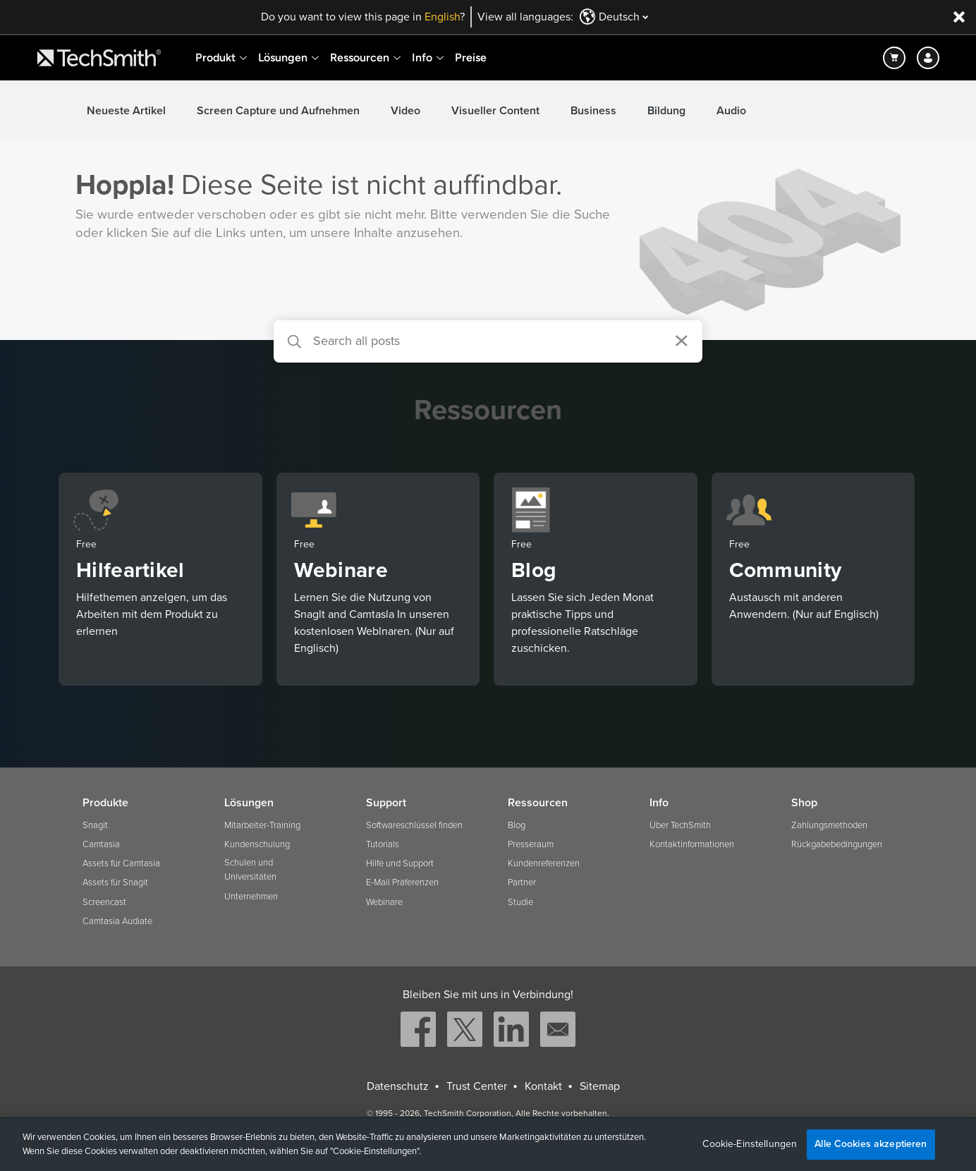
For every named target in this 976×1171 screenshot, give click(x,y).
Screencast (104, 902)
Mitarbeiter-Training (262, 825)
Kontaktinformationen (691, 844)
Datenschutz (398, 1086)
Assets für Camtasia (121, 863)
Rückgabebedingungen (836, 844)
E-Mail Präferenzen (402, 882)
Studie (520, 902)
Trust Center (476, 1086)
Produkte (105, 803)
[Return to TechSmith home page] (99, 58)
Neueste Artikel (126, 111)
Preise (471, 57)
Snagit (95, 825)
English (442, 17)
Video (405, 111)
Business (593, 111)
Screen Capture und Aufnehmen (278, 111)
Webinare (384, 902)
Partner (522, 882)
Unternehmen (251, 896)
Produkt (215, 57)
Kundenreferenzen (544, 863)
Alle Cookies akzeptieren (871, 1144)
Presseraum (531, 844)
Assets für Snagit (115, 882)
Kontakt (543, 1086)
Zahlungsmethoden (829, 825)
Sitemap (600, 1086)
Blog (516, 825)
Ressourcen (359, 57)
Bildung (666, 111)
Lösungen (282, 57)
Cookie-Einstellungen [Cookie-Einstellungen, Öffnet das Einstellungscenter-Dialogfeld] (749, 1144)
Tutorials (382, 844)
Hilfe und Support (400, 863)
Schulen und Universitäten (250, 869)
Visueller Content (495, 111)
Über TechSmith (680, 825)
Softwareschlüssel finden (414, 825)
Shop (804, 803)
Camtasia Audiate (117, 921)
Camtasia (101, 844)
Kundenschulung (257, 844)
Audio (731, 111)
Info (422, 57)
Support (386, 803)
